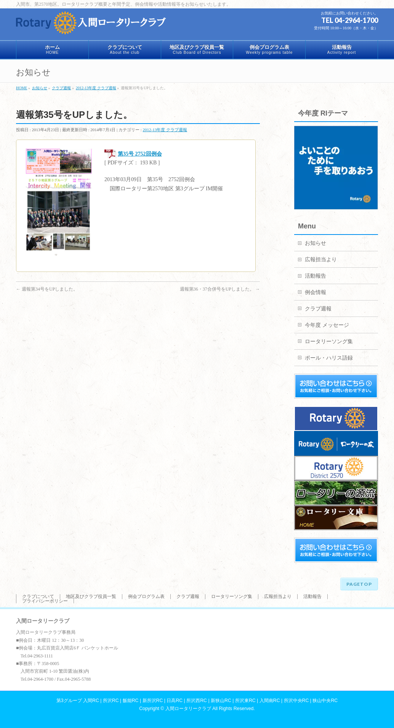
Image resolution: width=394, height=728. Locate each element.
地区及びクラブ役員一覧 (91, 596)
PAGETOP (359, 584)
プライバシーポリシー (45, 601)
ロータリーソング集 (329, 341)
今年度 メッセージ (327, 325)
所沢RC (111, 700)
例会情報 (315, 292)
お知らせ (315, 243)
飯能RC (131, 700)
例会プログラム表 (146, 596)
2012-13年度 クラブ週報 (165, 129)
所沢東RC (245, 700)
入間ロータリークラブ (188, 708)
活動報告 (315, 276)
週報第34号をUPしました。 (47, 289)
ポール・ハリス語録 (329, 358)
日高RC (175, 700)
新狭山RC (221, 700)
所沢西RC (196, 700)
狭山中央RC (325, 700)
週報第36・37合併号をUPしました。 (220, 289)
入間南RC (269, 700)
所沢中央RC (296, 700)
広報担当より (321, 259)
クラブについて (38, 596)
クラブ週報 (318, 309)
